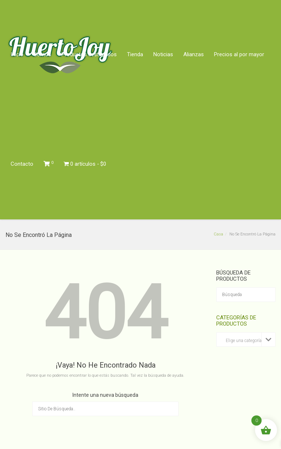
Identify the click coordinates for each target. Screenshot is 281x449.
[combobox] (246, 339)
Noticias (163, 54)
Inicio (17, 54)
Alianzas (193, 54)
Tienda (135, 54)
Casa (218, 234)
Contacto (22, 164)
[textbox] (246, 341)
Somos (42, 54)
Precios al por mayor (239, 54)
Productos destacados (89, 54)
